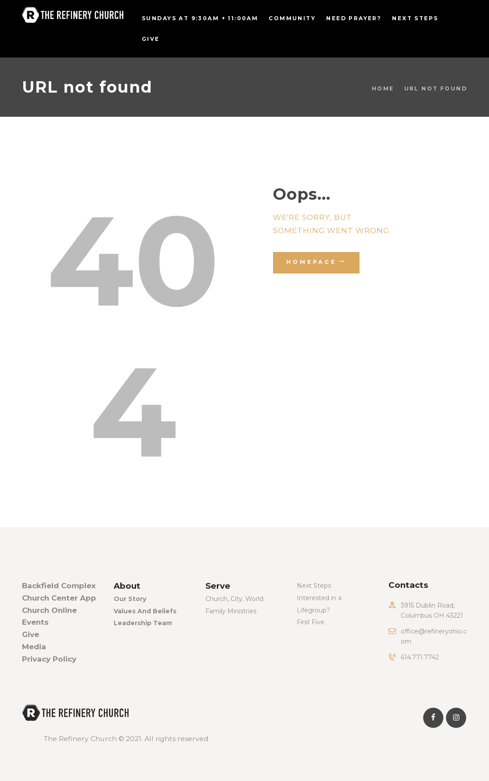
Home (383, 88)
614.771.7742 (420, 657)
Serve (217, 586)
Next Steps (314, 586)
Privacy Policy (49, 659)
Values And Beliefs (145, 611)
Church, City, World (234, 599)
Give (30, 634)
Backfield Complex (59, 585)
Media (34, 646)
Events (35, 622)
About (127, 586)
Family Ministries (230, 611)
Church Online (49, 610)
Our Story (130, 599)
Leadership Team (143, 623)
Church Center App (59, 598)
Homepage (311, 262)
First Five (310, 622)
